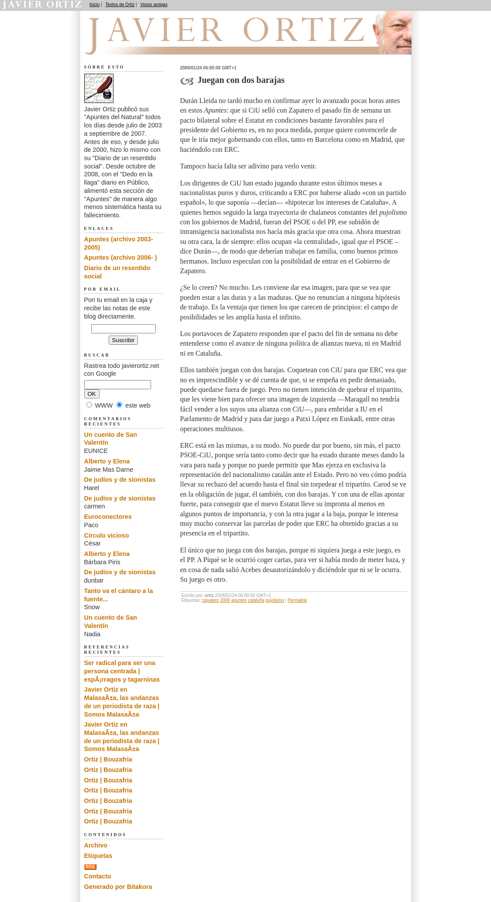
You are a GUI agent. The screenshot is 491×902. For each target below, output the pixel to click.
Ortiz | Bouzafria (108, 759)
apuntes (239, 600)
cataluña (256, 600)
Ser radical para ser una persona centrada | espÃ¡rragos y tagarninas (122, 671)
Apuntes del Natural (133, 44)
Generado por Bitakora (118, 886)
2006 (225, 600)
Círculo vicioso (106, 535)
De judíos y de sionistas (120, 479)
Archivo (96, 845)
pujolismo (274, 600)
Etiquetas (98, 855)
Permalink (297, 600)
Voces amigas (153, 4)
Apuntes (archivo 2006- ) (120, 257)
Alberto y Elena (107, 461)
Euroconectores (108, 516)
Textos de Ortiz (120, 4)
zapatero (210, 600)
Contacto (97, 876)
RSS (90, 866)
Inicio (94, 4)
